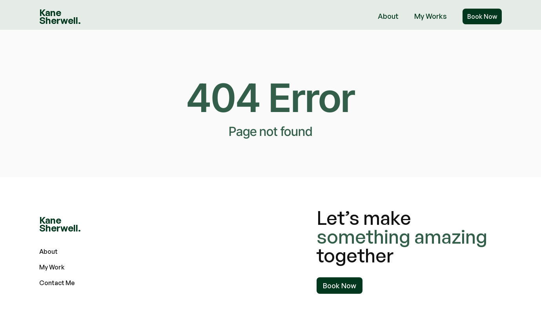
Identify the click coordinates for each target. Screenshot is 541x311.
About (388, 16)
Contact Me (57, 283)
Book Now (482, 16)
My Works (430, 16)
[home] (60, 16)
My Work (52, 267)
